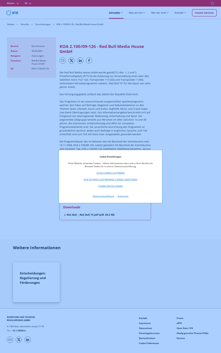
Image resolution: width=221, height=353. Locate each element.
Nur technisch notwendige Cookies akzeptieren (110, 179)
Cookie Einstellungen (110, 186)
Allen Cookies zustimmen (111, 172)
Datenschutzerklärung (103, 196)
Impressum (123, 196)
